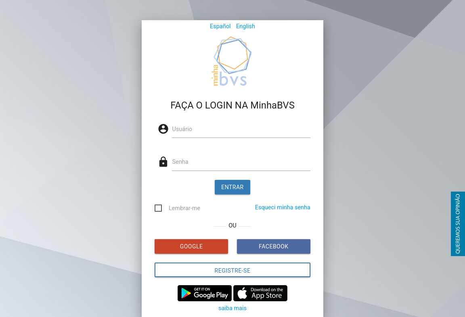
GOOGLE (191, 246)
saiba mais (232, 308)
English (245, 26)
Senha (180, 161)
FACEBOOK (273, 246)
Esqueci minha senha (282, 207)
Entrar (232, 187)
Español (220, 26)
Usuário (182, 129)
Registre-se (233, 270)
